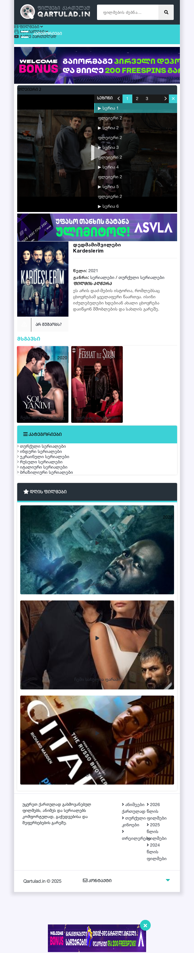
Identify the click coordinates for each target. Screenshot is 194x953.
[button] (173, 101)
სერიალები (102, 280)
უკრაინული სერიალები (49, 485)
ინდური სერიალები (45, 470)
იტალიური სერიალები (48, 514)
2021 (93, 273)
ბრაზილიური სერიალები (51, 528)
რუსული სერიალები (46, 499)
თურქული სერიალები (141, 280)
